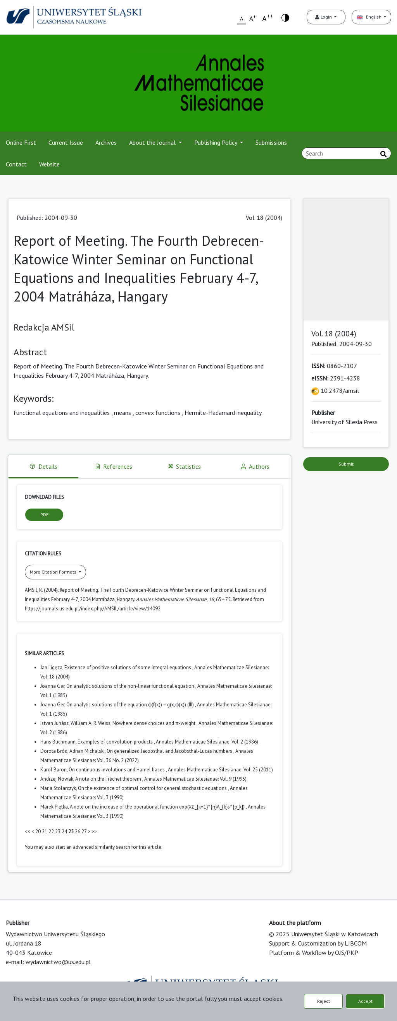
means (122, 412)
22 (51, 831)
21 (44, 831)
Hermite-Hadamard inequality (223, 412)
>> (94, 831)
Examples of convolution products (116, 741)
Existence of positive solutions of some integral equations (128, 667)
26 (77, 831)
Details (43, 466)
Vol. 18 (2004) (264, 217)
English (370, 17)
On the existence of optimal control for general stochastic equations (153, 788)
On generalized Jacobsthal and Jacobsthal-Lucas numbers (170, 751)
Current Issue (65, 142)
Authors (255, 466)
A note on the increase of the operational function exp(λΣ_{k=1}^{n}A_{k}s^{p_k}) (158, 806)
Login (324, 17)
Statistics (184, 466)
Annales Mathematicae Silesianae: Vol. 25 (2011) (220, 769)
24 (64, 831)
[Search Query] (346, 153)
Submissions (271, 142)
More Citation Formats (54, 572)
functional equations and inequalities (62, 412)
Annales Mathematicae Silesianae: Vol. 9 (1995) (195, 779)
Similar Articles (44, 653)
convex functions (157, 412)
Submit (346, 464)
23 (57, 831)
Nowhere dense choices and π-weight (154, 723)
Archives (106, 142)
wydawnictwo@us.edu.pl (58, 962)
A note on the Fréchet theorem (108, 779)
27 (83, 831)
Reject (323, 1001)
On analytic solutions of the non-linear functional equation (130, 686)
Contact (16, 164)
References (114, 466)
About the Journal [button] (153, 142)
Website (49, 164)
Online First (21, 142)
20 (38, 831)
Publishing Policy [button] (216, 142)
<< (27, 831)
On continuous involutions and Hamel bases (117, 769)
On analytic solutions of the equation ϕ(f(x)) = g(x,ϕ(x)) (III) (130, 704)
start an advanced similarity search (92, 847)
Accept (365, 1001)
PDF (44, 514)
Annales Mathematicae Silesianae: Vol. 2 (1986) (207, 741)
